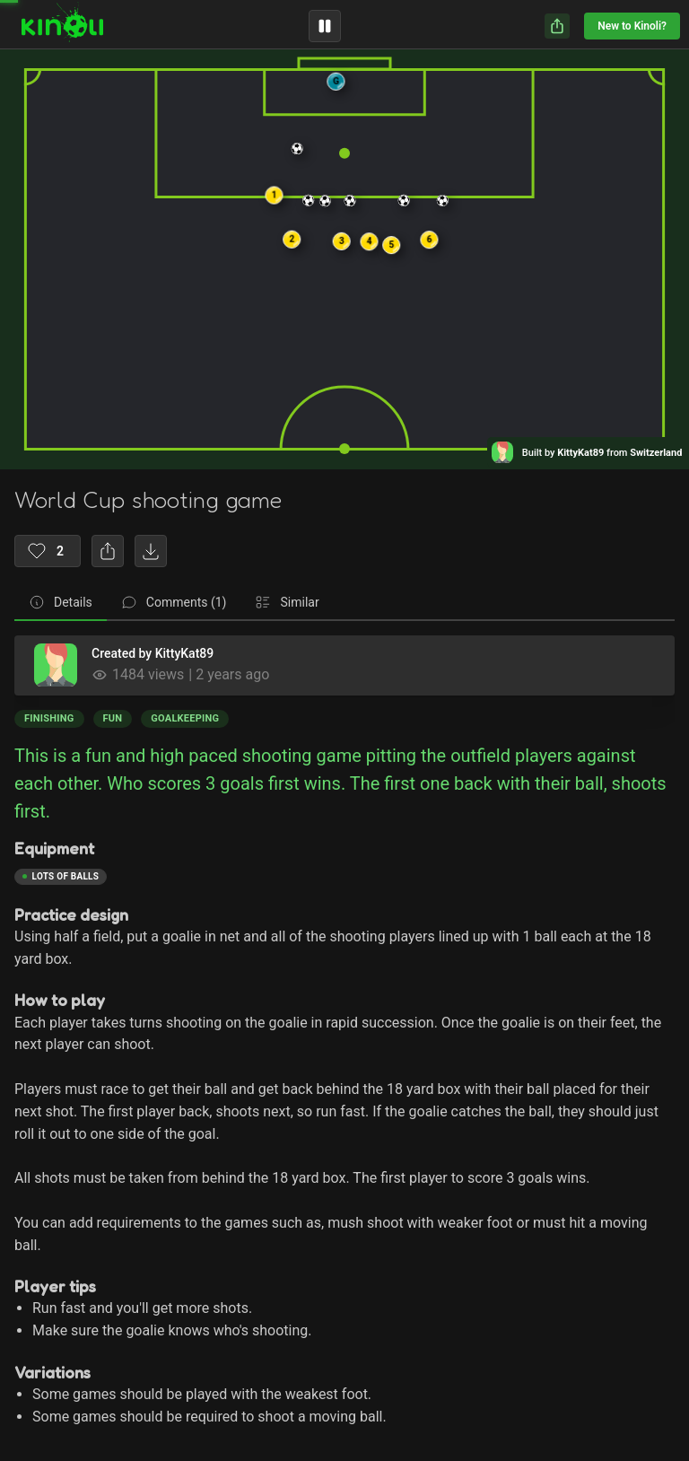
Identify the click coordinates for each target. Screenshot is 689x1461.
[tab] (60, 603)
